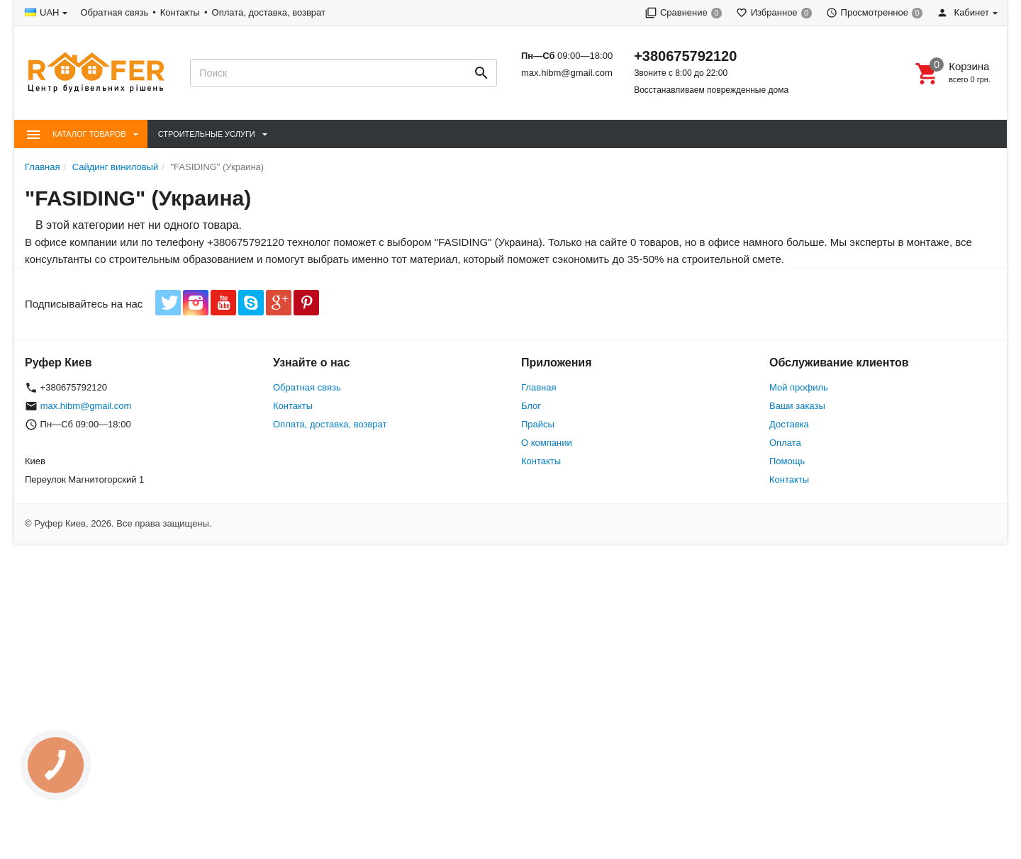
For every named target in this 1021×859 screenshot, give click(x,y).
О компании (546, 442)
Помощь (787, 461)
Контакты (180, 12)
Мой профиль (798, 387)
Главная (538, 387)
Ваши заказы (797, 405)
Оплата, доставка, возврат (268, 12)
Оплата (785, 442)
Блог (531, 405)
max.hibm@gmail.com (567, 72)
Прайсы (537, 424)
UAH (49, 12)
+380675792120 (685, 56)
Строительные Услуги (206, 134)
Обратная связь (114, 12)
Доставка (789, 424)
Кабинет (963, 12)
